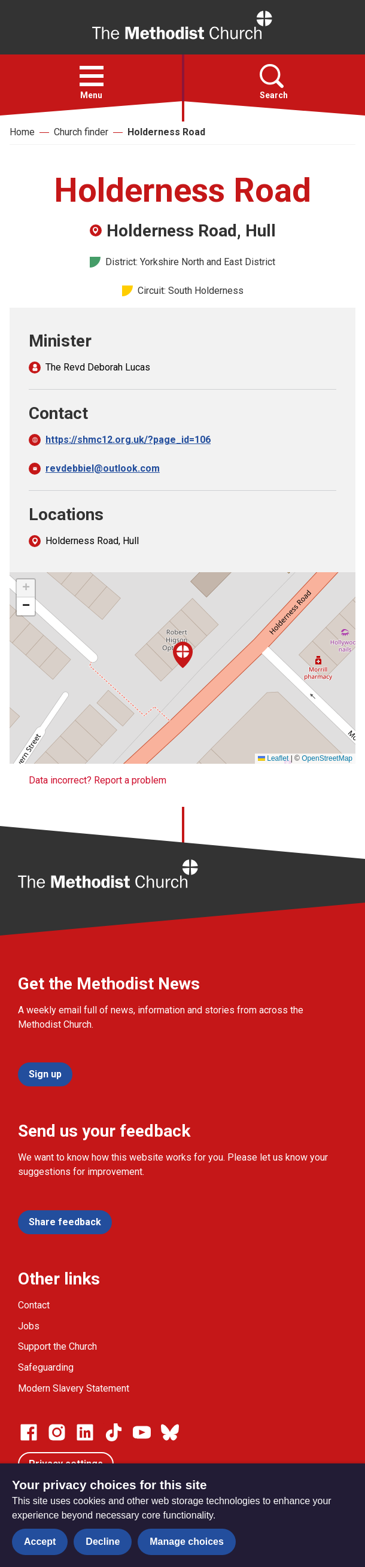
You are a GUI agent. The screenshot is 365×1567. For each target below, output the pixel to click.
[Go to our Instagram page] (57, 1432)
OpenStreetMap (327, 758)
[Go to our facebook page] (28, 1432)
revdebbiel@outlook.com (102, 468)
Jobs (28, 1326)
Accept (40, 1541)
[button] (92, 76)
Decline (103, 1541)
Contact (34, 1305)
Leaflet (273, 758)
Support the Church (57, 1346)
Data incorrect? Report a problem (97, 780)
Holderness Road (166, 132)
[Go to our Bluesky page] (170, 1432)
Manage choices (187, 1541)
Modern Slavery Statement (73, 1388)
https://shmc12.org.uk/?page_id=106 (128, 439)
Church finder (81, 132)
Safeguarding (46, 1367)
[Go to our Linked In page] (85, 1432)
